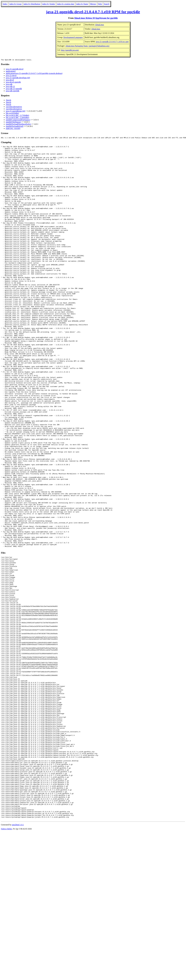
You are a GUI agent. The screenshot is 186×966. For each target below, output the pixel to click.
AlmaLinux (99, 25)
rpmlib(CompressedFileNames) (18, 120)
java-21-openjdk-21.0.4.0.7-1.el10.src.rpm (112, 42)
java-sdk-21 (10, 87)
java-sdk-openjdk (12, 91)
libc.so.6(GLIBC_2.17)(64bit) (17, 116)
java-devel (10, 80)
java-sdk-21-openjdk (14, 89)
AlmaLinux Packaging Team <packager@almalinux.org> (87, 46)
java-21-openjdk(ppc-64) (15, 111)
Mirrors (93, 4)
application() (11, 71)
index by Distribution (32, 4)
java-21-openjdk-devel (14, 69)
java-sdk (9, 85)
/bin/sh (8, 100)
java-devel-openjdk (13, 82)
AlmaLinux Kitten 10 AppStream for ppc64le (96, 18)
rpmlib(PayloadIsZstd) (14, 127)
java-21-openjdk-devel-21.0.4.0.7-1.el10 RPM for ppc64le (93, 12)
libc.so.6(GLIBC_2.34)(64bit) (17, 118)
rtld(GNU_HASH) (13, 129)
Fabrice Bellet (6, 963)
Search (106, 4)
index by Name (82, 4)
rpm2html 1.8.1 (18, 959)
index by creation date (65, 4)
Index (5, 4)
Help (100, 4)
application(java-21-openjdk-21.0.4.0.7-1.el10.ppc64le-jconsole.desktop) (34, 74)
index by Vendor (48, 4)
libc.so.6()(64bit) (12, 114)
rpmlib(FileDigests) (13, 122)
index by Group (15, 4)
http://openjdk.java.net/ (70, 50)
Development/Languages (73, 37)
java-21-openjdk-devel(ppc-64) (18, 78)
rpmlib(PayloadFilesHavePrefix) (18, 124)
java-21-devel (11, 76)
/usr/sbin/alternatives (14, 107)
